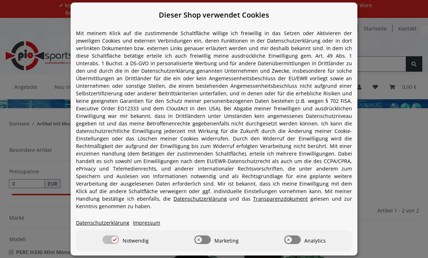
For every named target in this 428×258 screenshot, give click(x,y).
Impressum (146, 222)
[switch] (111, 239)
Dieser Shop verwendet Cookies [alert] (214, 15)
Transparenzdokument (280, 198)
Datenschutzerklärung (200, 198)
